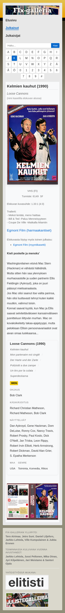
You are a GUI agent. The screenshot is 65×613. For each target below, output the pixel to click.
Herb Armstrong (43, 445)
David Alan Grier (41, 450)
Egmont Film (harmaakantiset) (29, 230)
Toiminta (23, 468)
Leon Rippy (41, 440)
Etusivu (11, 20)
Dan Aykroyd (17, 425)
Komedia (34, 468)
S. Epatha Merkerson (23, 455)
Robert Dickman (20, 450)
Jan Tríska (26, 440)
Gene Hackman (36, 425)
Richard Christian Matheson (27, 408)
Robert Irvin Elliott (21, 445)
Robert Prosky (18, 435)
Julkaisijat (13, 35)
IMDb (14, 383)
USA (12, 468)
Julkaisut (12, 28)
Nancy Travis (45, 430)
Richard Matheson (21, 413)
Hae (55, 45)
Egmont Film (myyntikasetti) (29, 244)
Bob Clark (16, 395)
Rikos (44, 468)
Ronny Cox (28, 430)
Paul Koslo (35, 435)
